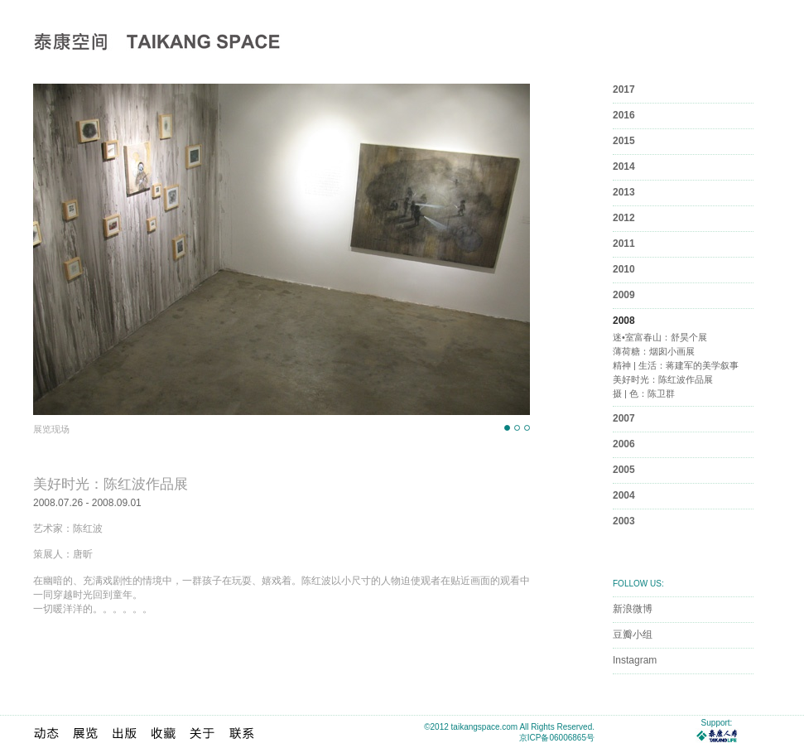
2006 (624, 444)
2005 (624, 469)
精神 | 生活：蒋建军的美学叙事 (676, 365)
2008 (624, 320)
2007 (624, 418)
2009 (624, 295)
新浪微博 (632, 609)
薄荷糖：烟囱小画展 (654, 351)
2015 (624, 141)
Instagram (635, 660)
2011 (624, 243)
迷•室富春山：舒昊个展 (660, 337)
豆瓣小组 (632, 634)
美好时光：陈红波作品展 (663, 379)
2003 (624, 521)
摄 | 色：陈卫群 (644, 393)
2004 (624, 495)
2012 (624, 218)
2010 (624, 269)
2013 (624, 192)
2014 (624, 166)
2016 (624, 115)
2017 (624, 89)
